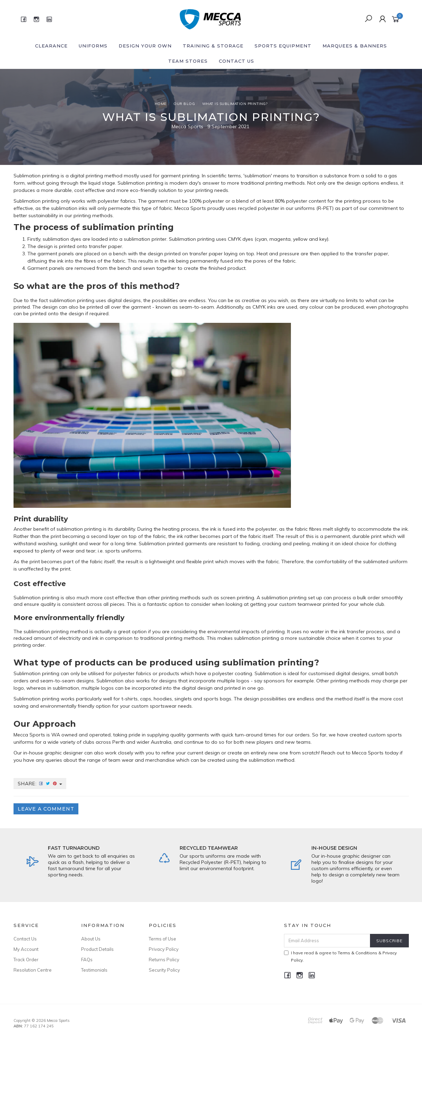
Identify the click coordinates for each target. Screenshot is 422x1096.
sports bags (217, 699)
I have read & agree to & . (340, 956)
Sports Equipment (283, 45)
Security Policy (164, 970)
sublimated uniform (385, 561)
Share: (40, 783)
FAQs (87, 959)
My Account (26, 949)
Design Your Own (145, 45)
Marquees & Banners (354, 45)
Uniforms (93, 45)
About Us (91, 939)
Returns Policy (164, 959)
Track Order (26, 959)
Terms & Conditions (357, 952)
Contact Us (236, 61)
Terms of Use (162, 939)
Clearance (51, 45)
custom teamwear (300, 604)
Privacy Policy (164, 949)
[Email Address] (327, 940)
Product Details (97, 949)
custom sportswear (153, 706)
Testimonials (94, 970)
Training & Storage (213, 45)
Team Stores (188, 61)
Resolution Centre (33, 970)
